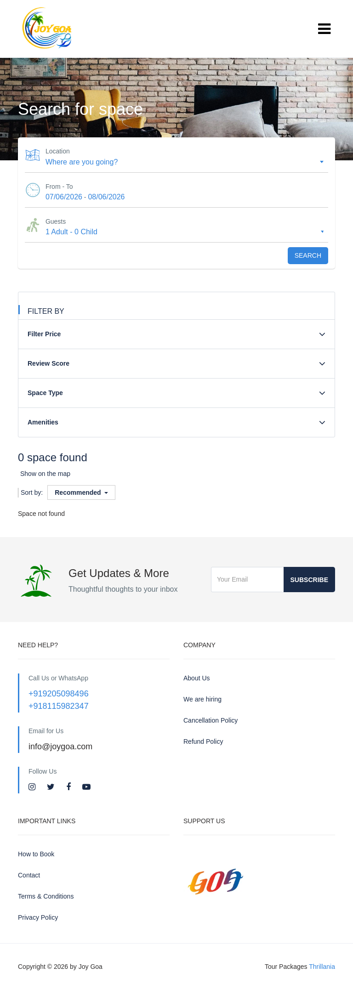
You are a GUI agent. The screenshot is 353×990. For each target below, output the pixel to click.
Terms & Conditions (46, 896)
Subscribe (309, 579)
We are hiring (202, 699)
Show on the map (45, 473)
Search (308, 255)
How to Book (36, 854)
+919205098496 (58, 693)
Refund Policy (203, 741)
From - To (59, 186)
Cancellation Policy (210, 720)
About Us (196, 678)
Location (58, 151)
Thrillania (322, 966)
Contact (29, 875)
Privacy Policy (38, 917)
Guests (56, 221)
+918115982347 (58, 706)
